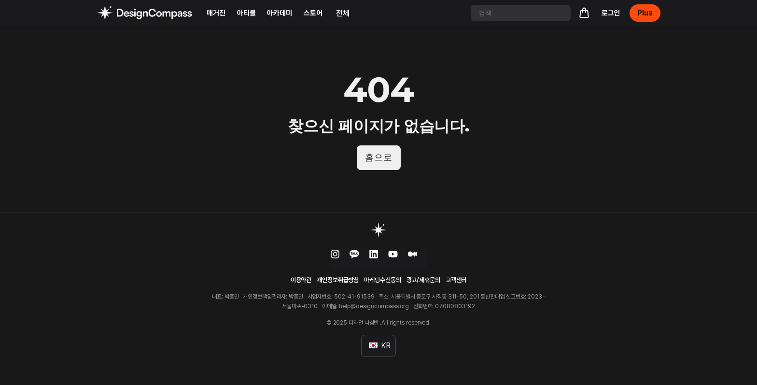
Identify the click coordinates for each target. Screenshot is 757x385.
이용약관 (301, 280)
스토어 (313, 13)
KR (380, 345)
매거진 (216, 13)
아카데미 (279, 13)
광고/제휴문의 (423, 280)
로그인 (611, 13)
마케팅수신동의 (382, 280)
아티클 (246, 13)
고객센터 (456, 280)
